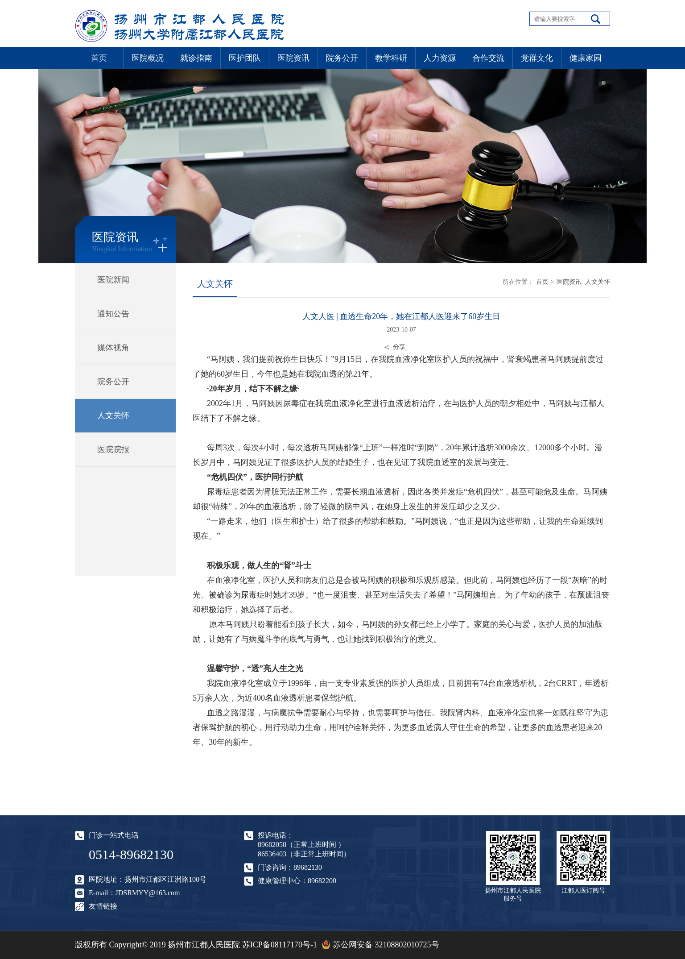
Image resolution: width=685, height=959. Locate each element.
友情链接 (103, 906)
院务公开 (342, 58)
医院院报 (113, 449)
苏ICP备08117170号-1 (279, 944)
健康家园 (585, 58)
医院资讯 (293, 58)
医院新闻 (113, 279)
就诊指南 (196, 58)
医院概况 (148, 58)
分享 (399, 347)
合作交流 (488, 58)
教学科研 (391, 58)
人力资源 (440, 58)
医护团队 (245, 58)
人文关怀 (113, 415)
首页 (99, 58)
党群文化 (537, 58)
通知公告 (113, 313)
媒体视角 (113, 347)
